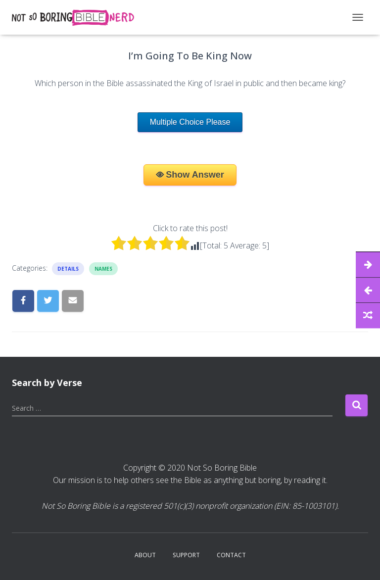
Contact (231, 555)
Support (186, 555)
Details (68, 268)
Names (103, 268)
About (145, 555)
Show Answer (195, 175)
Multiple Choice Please (190, 122)
